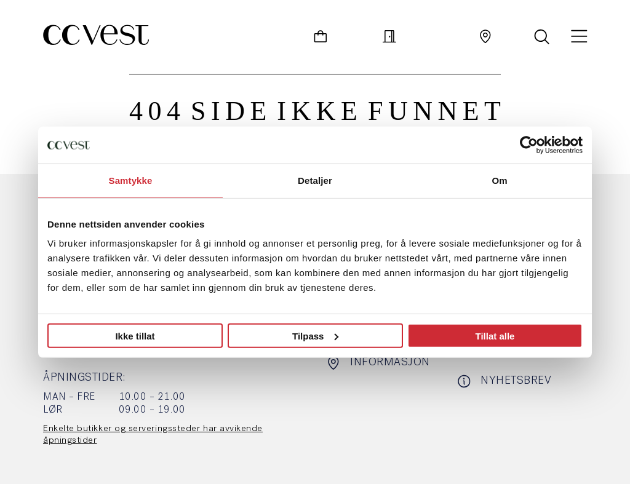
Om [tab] (499, 180)
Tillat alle (495, 335)
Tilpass (315, 335)
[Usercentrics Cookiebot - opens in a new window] (529, 144)
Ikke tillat (134, 335)
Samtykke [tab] (131, 180)
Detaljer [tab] (315, 180)
